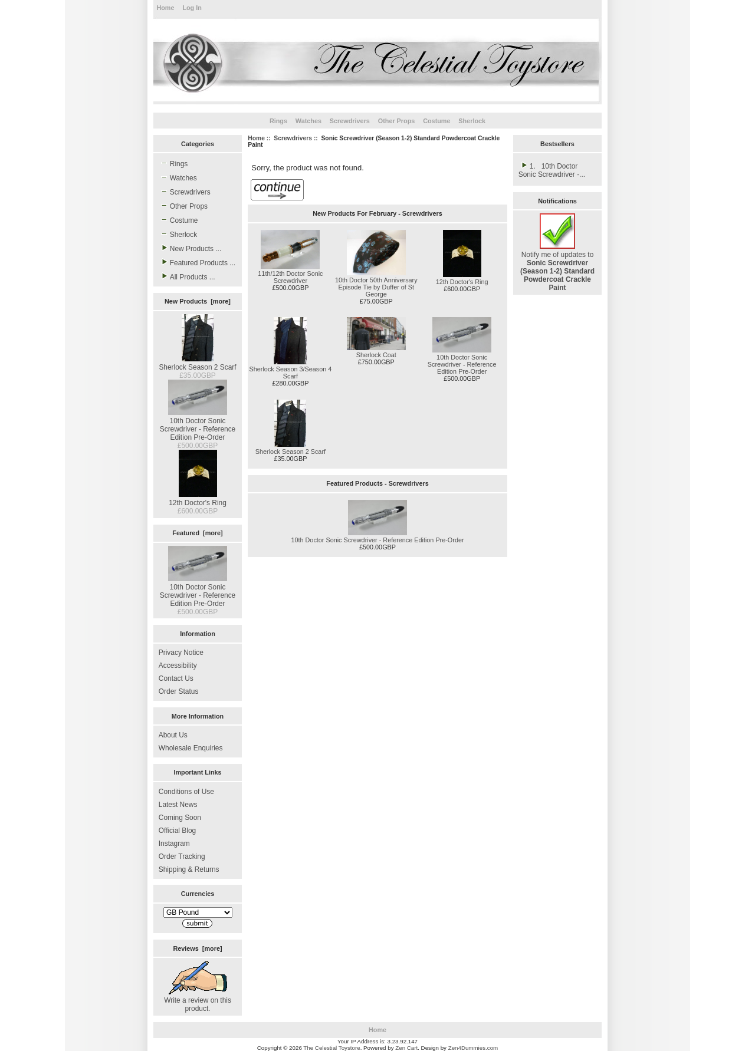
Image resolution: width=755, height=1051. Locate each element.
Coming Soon (180, 817)
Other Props (396, 120)
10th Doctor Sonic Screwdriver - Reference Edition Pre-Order (198, 425)
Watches (308, 120)
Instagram (174, 843)
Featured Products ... (197, 262)
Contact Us (176, 678)
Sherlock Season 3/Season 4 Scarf (291, 372)
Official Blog (177, 830)
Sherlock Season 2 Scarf (197, 363)
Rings (278, 120)
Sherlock (471, 120)
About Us (173, 735)
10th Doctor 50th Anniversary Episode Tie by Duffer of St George (376, 287)
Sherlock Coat (376, 354)
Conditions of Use (186, 792)
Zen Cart (406, 1048)
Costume (436, 120)
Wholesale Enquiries (191, 748)
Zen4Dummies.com (473, 1048)
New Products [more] (198, 301)
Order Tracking (182, 856)
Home (165, 7)
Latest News (178, 804)
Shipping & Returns (189, 869)
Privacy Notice (181, 652)
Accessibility (178, 665)
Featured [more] (197, 532)
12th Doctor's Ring (197, 498)
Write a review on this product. (197, 1000)
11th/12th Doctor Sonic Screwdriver (290, 277)
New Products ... (190, 248)
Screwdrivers (293, 138)
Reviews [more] (197, 948)
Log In (191, 7)
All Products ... (187, 276)
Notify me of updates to (557, 267)
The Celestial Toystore (331, 1048)
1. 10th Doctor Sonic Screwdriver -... (551, 170)
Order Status (179, 691)
